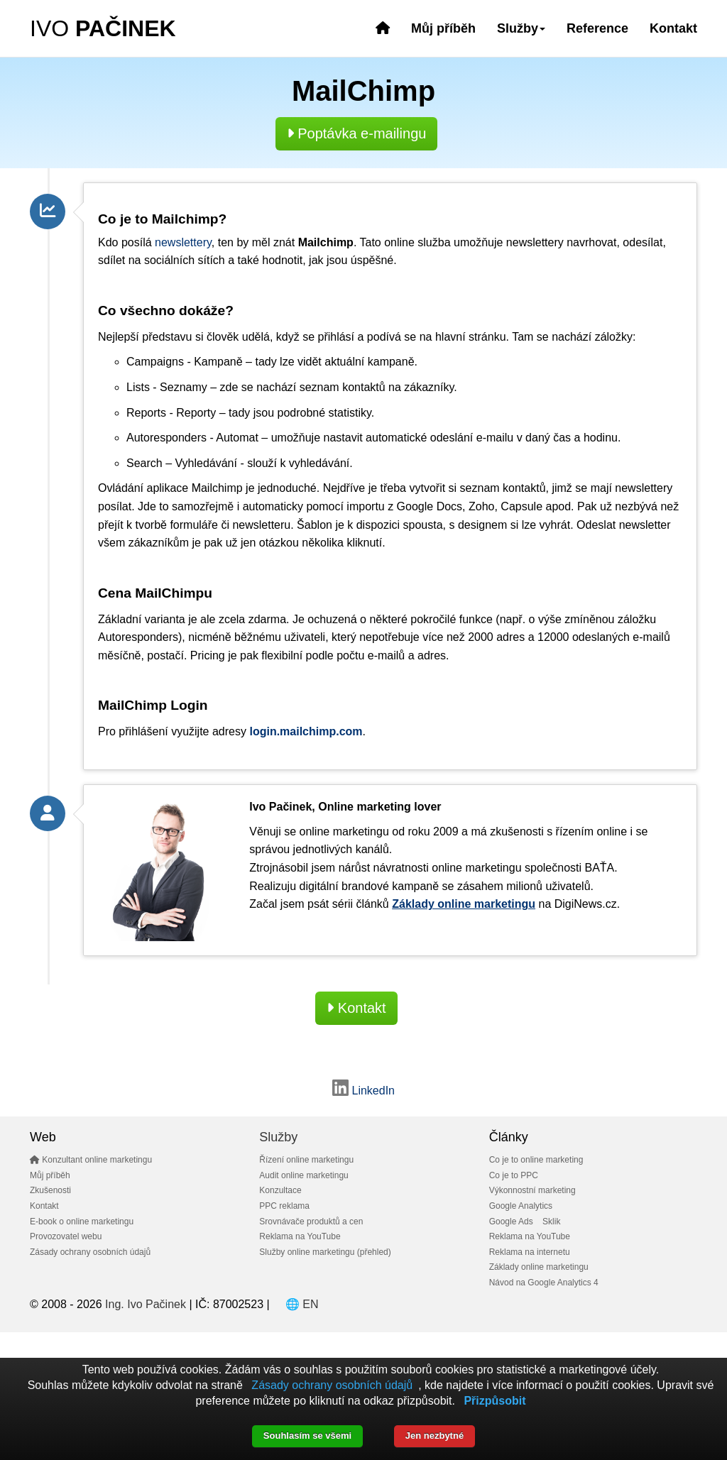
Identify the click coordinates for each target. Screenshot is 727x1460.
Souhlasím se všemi (307, 1435)
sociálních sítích (184, 260)
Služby (278, 1137)
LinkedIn (363, 1091)
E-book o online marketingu (81, 1221)
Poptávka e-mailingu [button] (357, 133)
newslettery (183, 242)
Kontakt (673, 28)
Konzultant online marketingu (91, 1160)
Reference (597, 28)
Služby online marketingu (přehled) (324, 1252)
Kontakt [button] (356, 1008)
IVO (103, 28)
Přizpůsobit (494, 1401)
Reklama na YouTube (299, 1236)
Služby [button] (521, 28)
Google (415, 506)
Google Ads (511, 1221)
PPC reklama (284, 1206)
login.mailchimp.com (305, 731)
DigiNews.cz (585, 904)
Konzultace (280, 1190)
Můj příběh (443, 28)
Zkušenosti (50, 1190)
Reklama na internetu (529, 1252)
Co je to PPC (513, 1175)
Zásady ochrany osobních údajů (90, 1252)
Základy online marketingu (539, 1267)
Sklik (551, 1221)
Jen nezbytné (434, 1435)
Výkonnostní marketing (532, 1190)
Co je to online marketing (536, 1160)
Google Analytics (520, 1206)
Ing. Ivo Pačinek (145, 1304)
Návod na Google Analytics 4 (543, 1283)
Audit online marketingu (303, 1175)
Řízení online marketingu (306, 1160)
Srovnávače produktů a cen (311, 1221)
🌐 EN (302, 1304)
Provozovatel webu (66, 1236)
